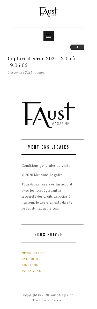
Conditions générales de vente (46, 165)
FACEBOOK (31, 259)
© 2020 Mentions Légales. (42, 175)
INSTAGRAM (31, 271)
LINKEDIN (30, 265)
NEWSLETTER (33, 253)
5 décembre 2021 (20, 72)
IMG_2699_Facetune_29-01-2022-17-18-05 (82, 47)
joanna (40, 72)
